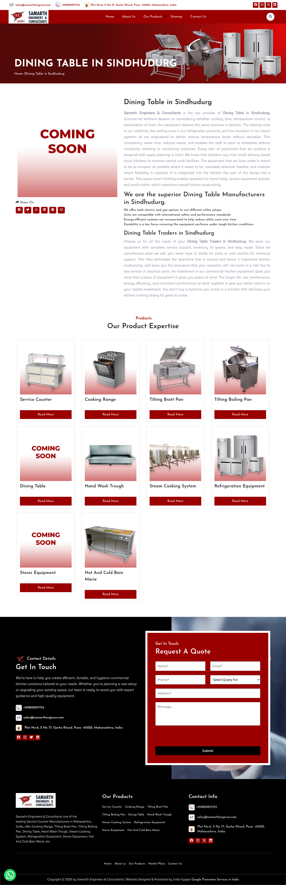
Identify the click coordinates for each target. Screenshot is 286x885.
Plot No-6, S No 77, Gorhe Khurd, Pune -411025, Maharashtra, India (133, 5)
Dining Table (136, 814)
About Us (128, 16)
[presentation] (185, 736)
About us (120, 863)
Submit (207, 751)
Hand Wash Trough (159, 814)
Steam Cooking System (116, 822)
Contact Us (198, 16)
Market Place (156, 863)
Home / (19, 73)
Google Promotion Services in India (215, 879)
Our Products (153, 16)
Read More (46, 414)
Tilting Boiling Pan (113, 814)
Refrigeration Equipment (149, 822)
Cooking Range (134, 806)
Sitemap (176, 16)
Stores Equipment (113, 830)
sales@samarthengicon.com (33, 5)
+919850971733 (71, 5)
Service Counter (112, 806)
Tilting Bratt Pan (157, 806)
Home (110, 16)
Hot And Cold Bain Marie (143, 830)
